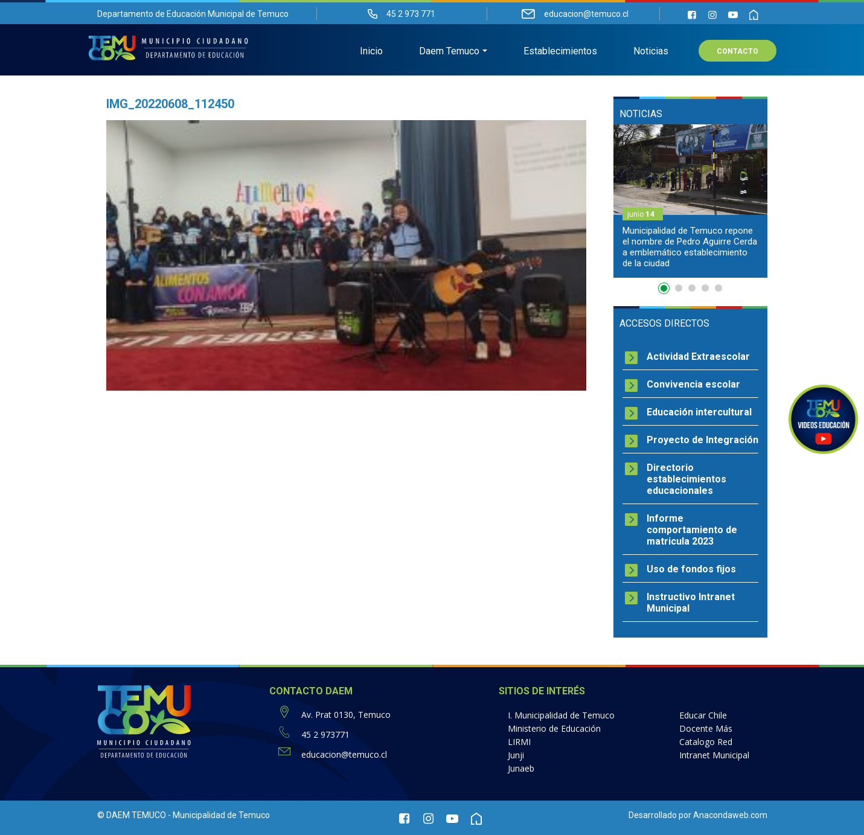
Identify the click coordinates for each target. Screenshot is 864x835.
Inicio (371, 51)
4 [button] (705, 288)
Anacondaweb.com (730, 815)
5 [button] (718, 288)
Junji (516, 755)
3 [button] (692, 288)
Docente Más (705, 728)
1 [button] (665, 290)
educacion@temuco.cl (344, 754)
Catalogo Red (705, 741)
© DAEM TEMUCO (131, 815)
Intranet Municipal (714, 755)
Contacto (737, 52)
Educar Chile (703, 715)
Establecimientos (560, 51)
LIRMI (519, 741)
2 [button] (678, 288)
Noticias (650, 51)
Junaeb (521, 768)
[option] (690, 201)
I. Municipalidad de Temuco (561, 715)
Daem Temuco (449, 51)
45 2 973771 (325, 734)
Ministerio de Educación (554, 728)
